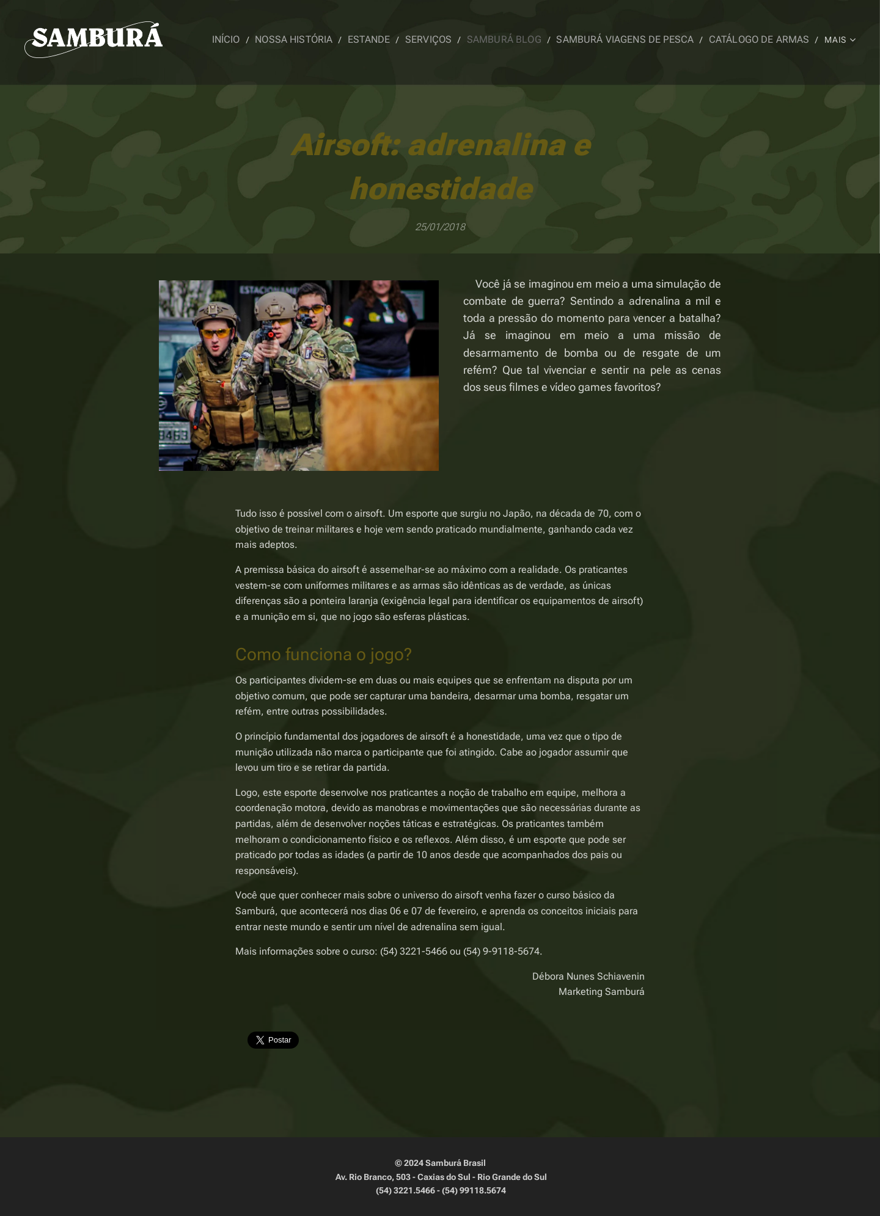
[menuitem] (261, 39)
